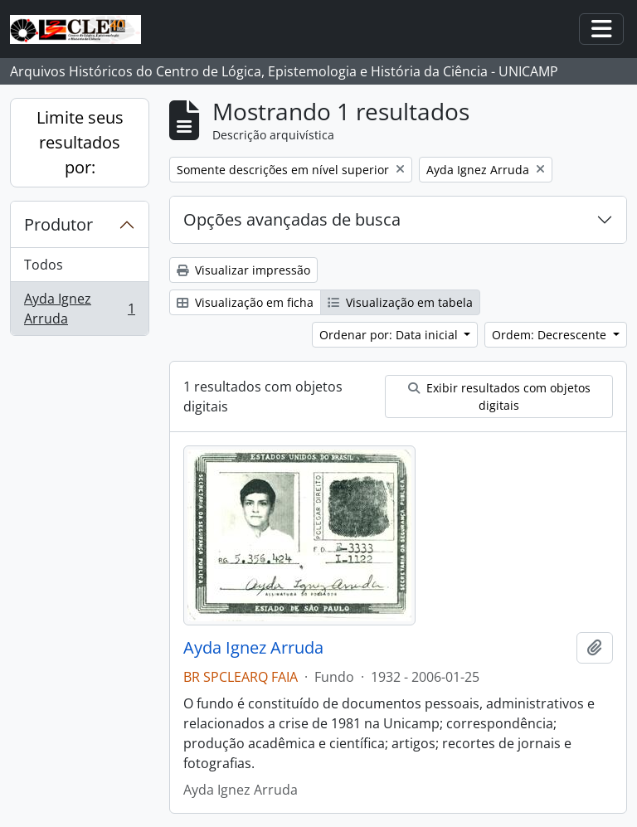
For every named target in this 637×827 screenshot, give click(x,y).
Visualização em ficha (245, 302)
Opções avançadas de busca (292, 219)
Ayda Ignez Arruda (79, 308)
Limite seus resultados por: (80, 142)
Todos (43, 264)
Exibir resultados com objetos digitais (499, 396)
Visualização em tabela (400, 302)
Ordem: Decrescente (551, 335)
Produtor (58, 224)
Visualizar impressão (243, 270)
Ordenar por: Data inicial (390, 335)
